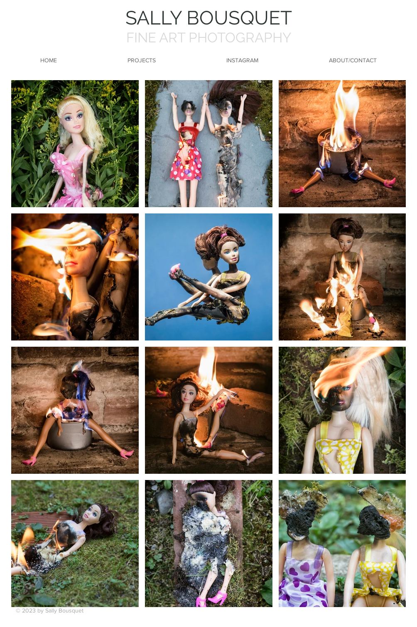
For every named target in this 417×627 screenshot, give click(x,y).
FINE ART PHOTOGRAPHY (208, 37)
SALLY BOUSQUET (208, 18)
